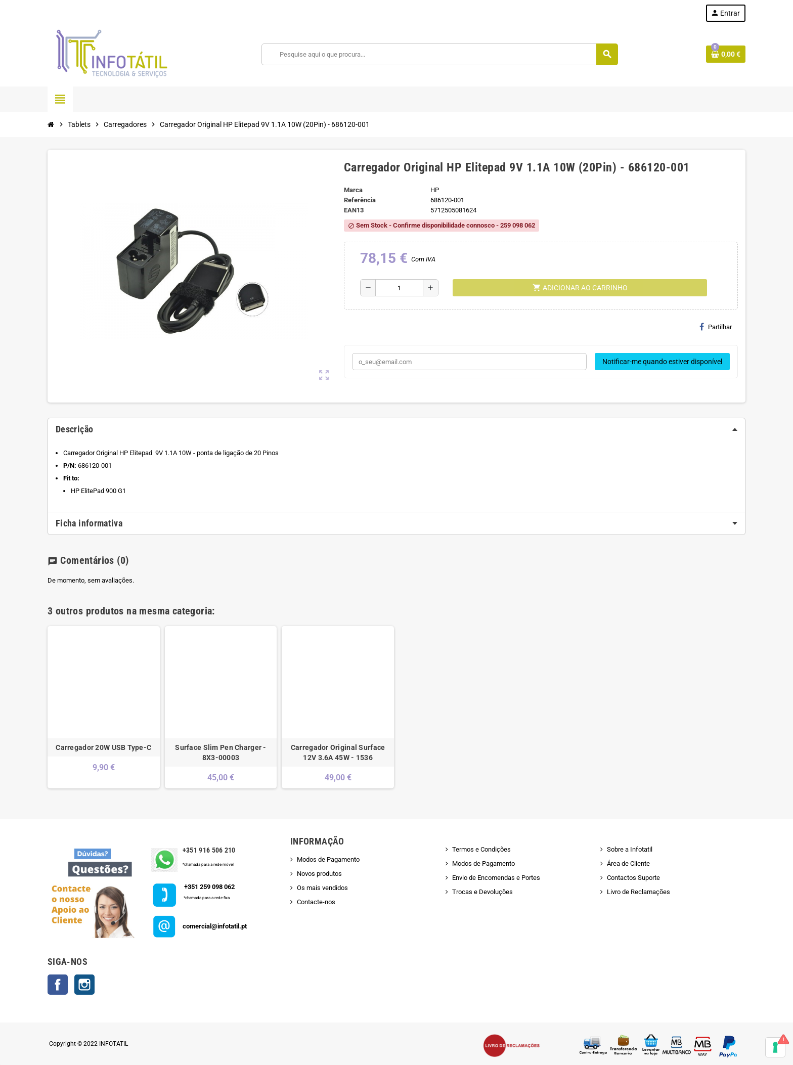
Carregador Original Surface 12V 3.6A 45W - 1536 (338, 752)
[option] (103, 707)
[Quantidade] (399, 288)
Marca (353, 190)
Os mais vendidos (322, 888)
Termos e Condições (481, 849)
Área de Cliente (628, 863)
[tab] (396, 429)
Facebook (58, 984)
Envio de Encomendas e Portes (496, 877)
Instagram (84, 984)
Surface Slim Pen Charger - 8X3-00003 (220, 752)
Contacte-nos (316, 902)
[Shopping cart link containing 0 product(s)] (725, 54)
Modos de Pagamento (328, 859)
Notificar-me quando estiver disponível (662, 362)
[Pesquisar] (439, 54)
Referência (360, 200)
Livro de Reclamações (638, 892)
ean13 (354, 210)
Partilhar (715, 327)
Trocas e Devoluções (482, 892)
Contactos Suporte (633, 877)
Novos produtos (319, 873)
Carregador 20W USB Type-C (103, 747)
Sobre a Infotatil (629, 849)
